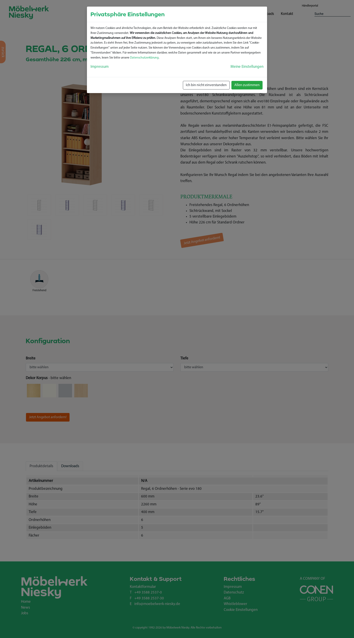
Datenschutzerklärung (144, 57)
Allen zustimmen (247, 85)
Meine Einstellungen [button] (247, 67)
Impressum (100, 67)
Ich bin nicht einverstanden (206, 85)
